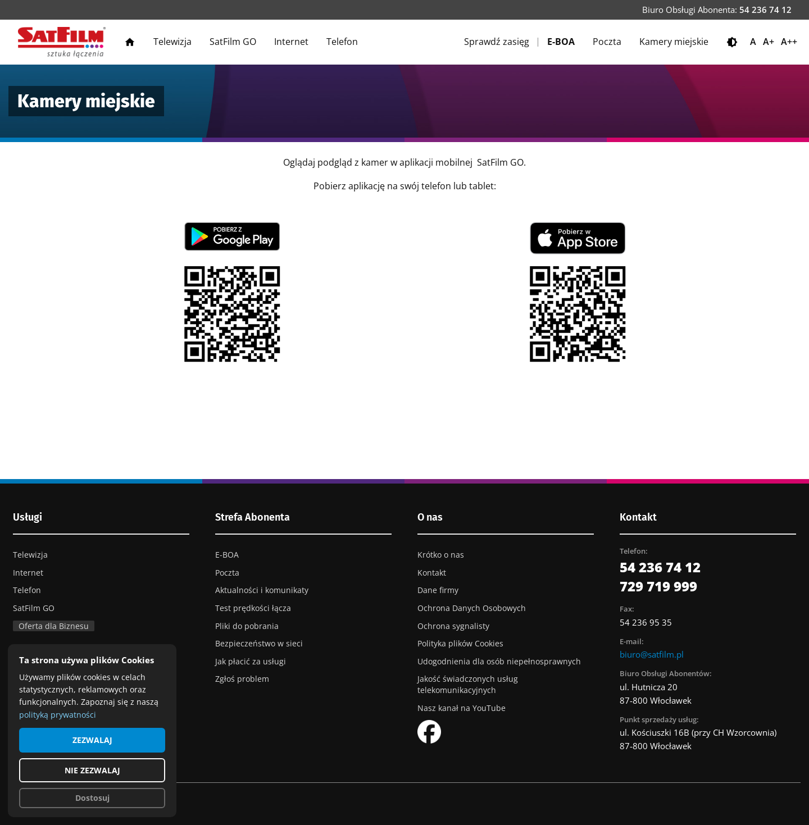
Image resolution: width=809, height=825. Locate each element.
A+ (768, 41)
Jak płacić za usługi (250, 661)
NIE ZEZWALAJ (92, 770)
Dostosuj (92, 797)
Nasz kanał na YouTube (461, 708)
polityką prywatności (57, 714)
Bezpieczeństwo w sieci (259, 643)
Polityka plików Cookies (460, 643)
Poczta (607, 41)
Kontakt (431, 572)
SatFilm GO (233, 41)
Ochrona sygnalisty (453, 626)
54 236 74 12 (765, 9)
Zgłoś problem (242, 678)
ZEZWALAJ (92, 740)
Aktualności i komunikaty (261, 590)
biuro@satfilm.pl (652, 654)
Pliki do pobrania (247, 626)
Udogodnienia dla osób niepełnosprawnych (499, 661)
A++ (789, 41)
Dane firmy (437, 590)
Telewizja (172, 41)
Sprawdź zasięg (496, 41)
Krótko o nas (440, 554)
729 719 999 (658, 586)
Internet (291, 41)
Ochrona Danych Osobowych (471, 608)
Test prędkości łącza (253, 608)
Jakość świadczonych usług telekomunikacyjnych (467, 684)
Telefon (342, 41)
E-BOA (561, 41)
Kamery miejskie (673, 41)
